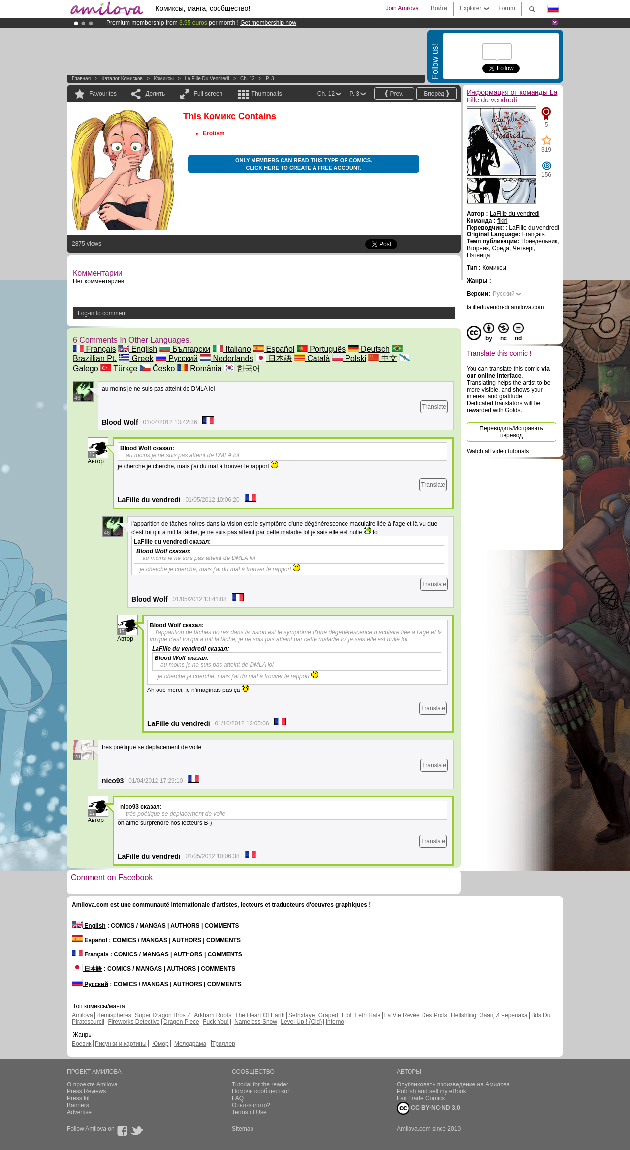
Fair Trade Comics (421, 1098)
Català (312, 358)
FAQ (238, 1098)
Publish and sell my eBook (431, 1091)
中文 (382, 358)
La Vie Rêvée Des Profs (415, 1015)
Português (321, 349)
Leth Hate (367, 1015)
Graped (328, 1015)
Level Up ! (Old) (301, 1022)
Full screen (208, 93)
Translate (434, 406)
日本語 (273, 358)
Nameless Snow (255, 1022)
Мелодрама (190, 1043)
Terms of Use (249, 1112)
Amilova (82, 1015)
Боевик (82, 1043)
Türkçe (118, 368)
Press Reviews (86, 1091)
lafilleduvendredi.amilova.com (505, 307)
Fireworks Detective (133, 1022)
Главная (81, 78)
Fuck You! (216, 1022)
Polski (349, 358)
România (199, 368)
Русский (177, 358)
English (137, 349)
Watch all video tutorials (498, 451)
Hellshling (463, 1015)
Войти (439, 8)
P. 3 (270, 78)
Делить (155, 93)
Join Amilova (402, 8)
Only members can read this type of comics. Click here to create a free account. (303, 164)
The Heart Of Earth (259, 1015)
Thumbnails (267, 93)
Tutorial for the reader (260, 1084)
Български (185, 349)
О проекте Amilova (92, 1084)
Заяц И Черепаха (503, 1015)
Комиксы (164, 78)
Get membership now (268, 22)
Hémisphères (113, 1015)
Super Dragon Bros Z (162, 1015)
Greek (136, 358)
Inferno (335, 1022)
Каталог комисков (122, 78)
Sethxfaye (301, 1015)
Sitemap (242, 1128)
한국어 (242, 368)
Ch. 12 (247, 78)
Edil (346, 1015)
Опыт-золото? (251, 1105)
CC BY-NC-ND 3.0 (428, 1108)
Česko (157, 368)
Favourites (103, 93)
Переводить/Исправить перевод (511, 432)
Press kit (78, 1098)
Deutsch (369, 349)
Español (273, 349)
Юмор (160, 1043)
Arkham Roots (212, 1015)
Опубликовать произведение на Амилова (453, 1084)
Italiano (232, 349)
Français (94, 349)
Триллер (223, 1043)
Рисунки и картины (121, 1043)
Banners (78, 1105)
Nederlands (226, 358)
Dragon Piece (181, 1022)
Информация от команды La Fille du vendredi (512, 96)
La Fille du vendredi (207, 78)
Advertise (79, 1112)
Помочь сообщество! (260, 1091)
